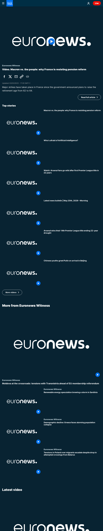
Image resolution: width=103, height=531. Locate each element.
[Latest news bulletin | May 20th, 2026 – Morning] (72, 213)
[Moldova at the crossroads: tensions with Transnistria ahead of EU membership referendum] (51, 383)
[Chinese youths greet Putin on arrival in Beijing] (72, 273)
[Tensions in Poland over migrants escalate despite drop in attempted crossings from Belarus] (72, 463)
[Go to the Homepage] (9, 3)
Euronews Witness (11, 380)
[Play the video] (51, 41)
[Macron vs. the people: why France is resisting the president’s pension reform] (72, 122)
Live (97, 3)
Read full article (88, 97)
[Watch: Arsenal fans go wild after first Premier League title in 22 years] (72, 182)
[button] (12, 292)
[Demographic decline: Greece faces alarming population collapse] (72, 433)
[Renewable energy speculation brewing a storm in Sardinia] (72, 403)
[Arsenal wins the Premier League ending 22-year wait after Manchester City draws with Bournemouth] (72, 243)
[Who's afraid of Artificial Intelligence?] (72, 152)
